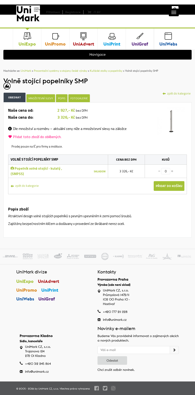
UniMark (26, 70)
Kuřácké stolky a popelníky (106, 70)
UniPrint (49, 290)
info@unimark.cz (115, 319)
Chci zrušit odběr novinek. (116, 370)
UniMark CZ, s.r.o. (48, 388)
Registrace (73, 12)
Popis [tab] (61, 98)
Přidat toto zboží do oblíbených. (34, 136)
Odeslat (112, 360)
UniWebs (25, 299)
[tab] (171, 120)
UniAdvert (48, 281)
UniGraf (46, 299)
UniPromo (26, 290)
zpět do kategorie (176, 93)
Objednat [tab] (14, 97)
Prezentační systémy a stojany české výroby (60, 70)
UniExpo (25, 281)
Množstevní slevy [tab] (40, 98)
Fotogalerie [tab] (79, 98)
